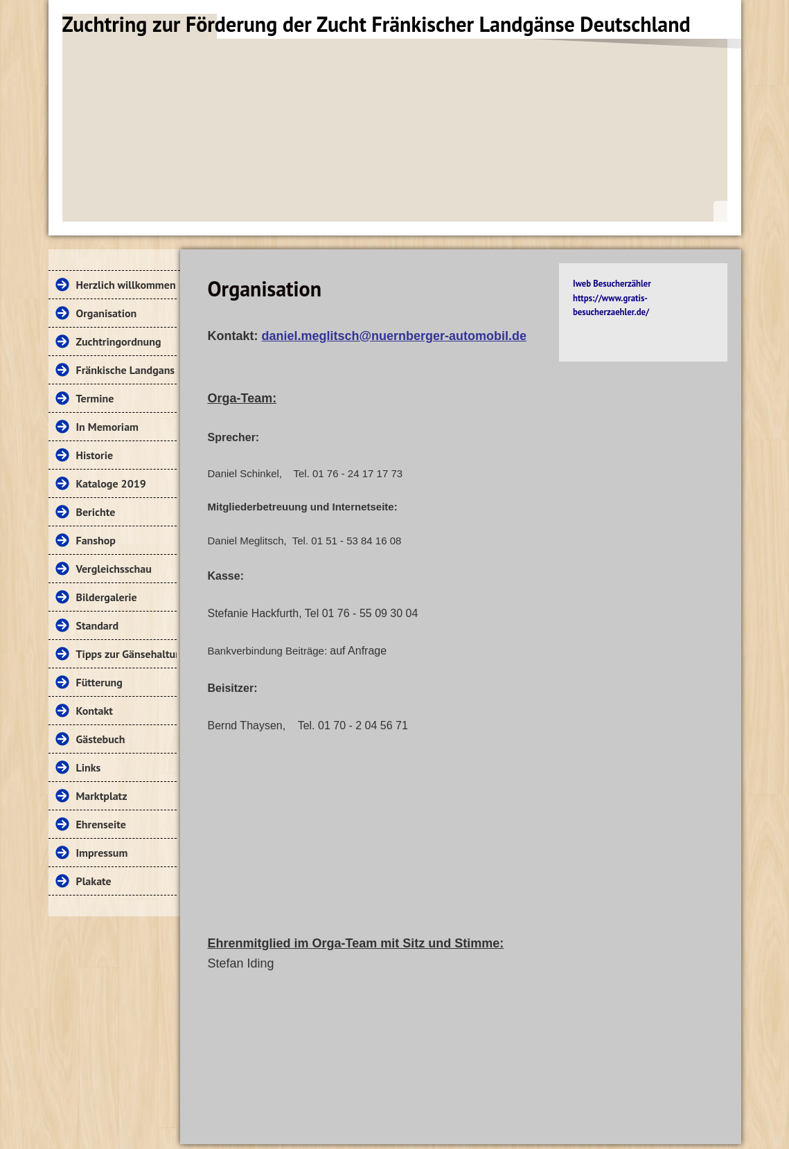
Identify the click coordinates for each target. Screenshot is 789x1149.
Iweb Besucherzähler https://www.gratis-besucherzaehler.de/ (612, 298)
